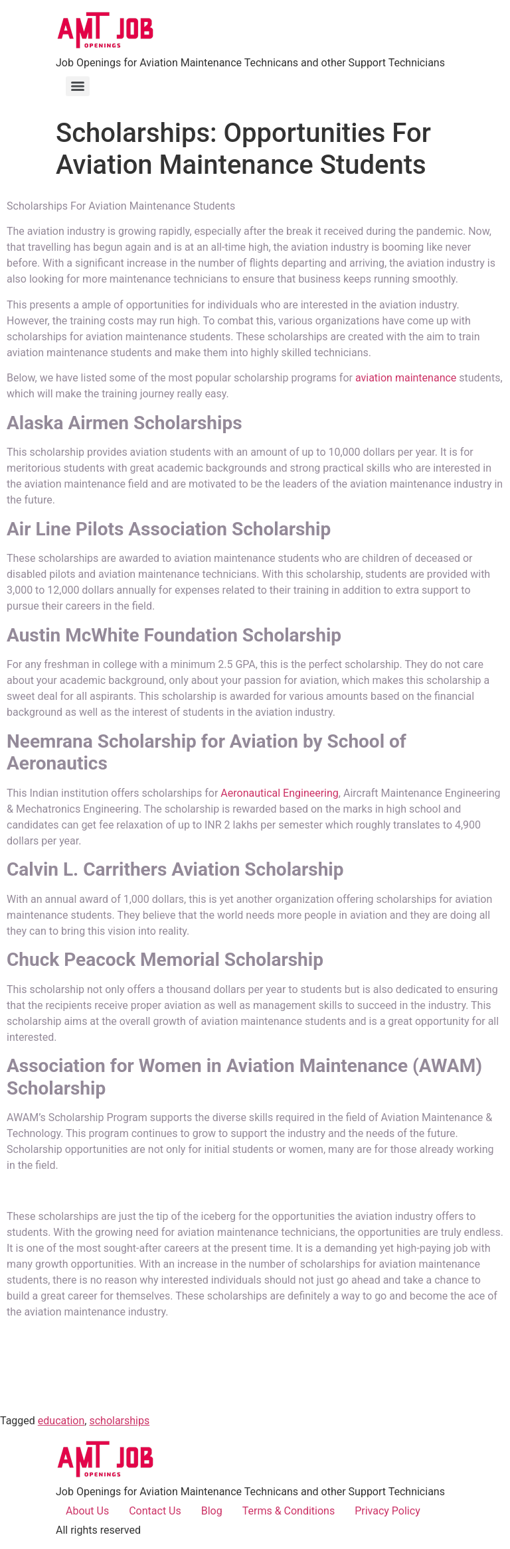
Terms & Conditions (288, 1511)
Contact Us (155, 1511)
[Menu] (78, 86)
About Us (87, 1511)
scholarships (119, 1420)
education (61, 1420)
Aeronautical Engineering (279, 793)
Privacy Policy (387, 1511)
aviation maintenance (405, 377)
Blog (211, 1511)
